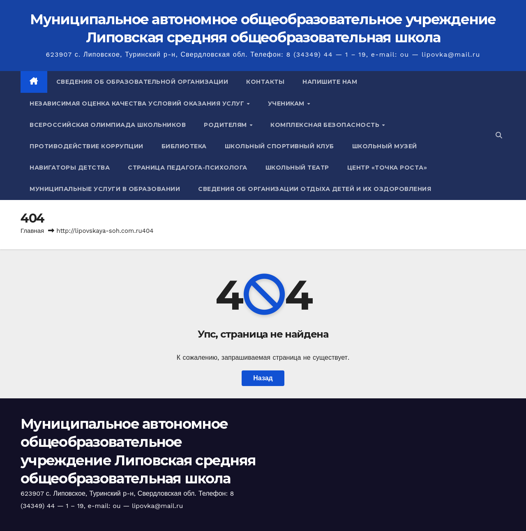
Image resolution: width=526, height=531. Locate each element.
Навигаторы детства (70, 167)
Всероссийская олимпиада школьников (108, 125)
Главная (32, 230)
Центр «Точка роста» (387, 167)
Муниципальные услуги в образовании (105, 189)
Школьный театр (297, 167)
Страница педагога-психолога (187, 167)
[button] (499, 135)
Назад (262, 378)
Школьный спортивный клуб (279, 146)
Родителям (226, 125)
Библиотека (184, 146)
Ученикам (287, 103)
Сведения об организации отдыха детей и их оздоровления (314, 189)
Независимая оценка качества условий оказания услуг (138, 103)
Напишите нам (329, 81)
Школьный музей (384, 146)
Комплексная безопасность (325, 125)
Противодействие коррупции (86, 146)
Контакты (265, 81)
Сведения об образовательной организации (142, 81)
